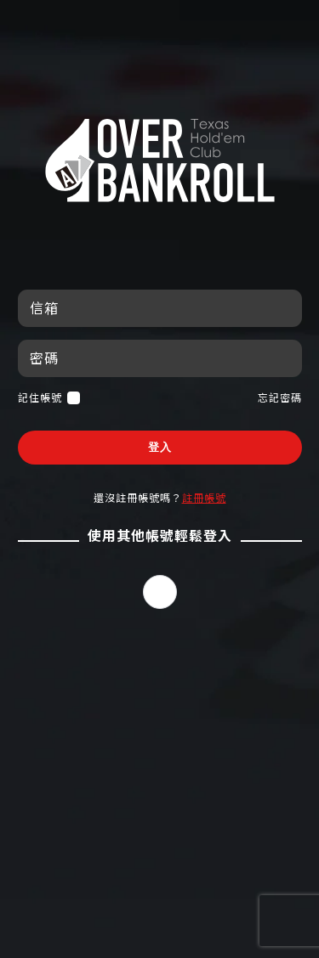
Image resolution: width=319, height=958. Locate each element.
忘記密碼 (280, 397)
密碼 (44, 358)
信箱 (44, 308)
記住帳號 (49, 398)
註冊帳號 (204, 498)
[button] (160, 592)
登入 (160, 447)
